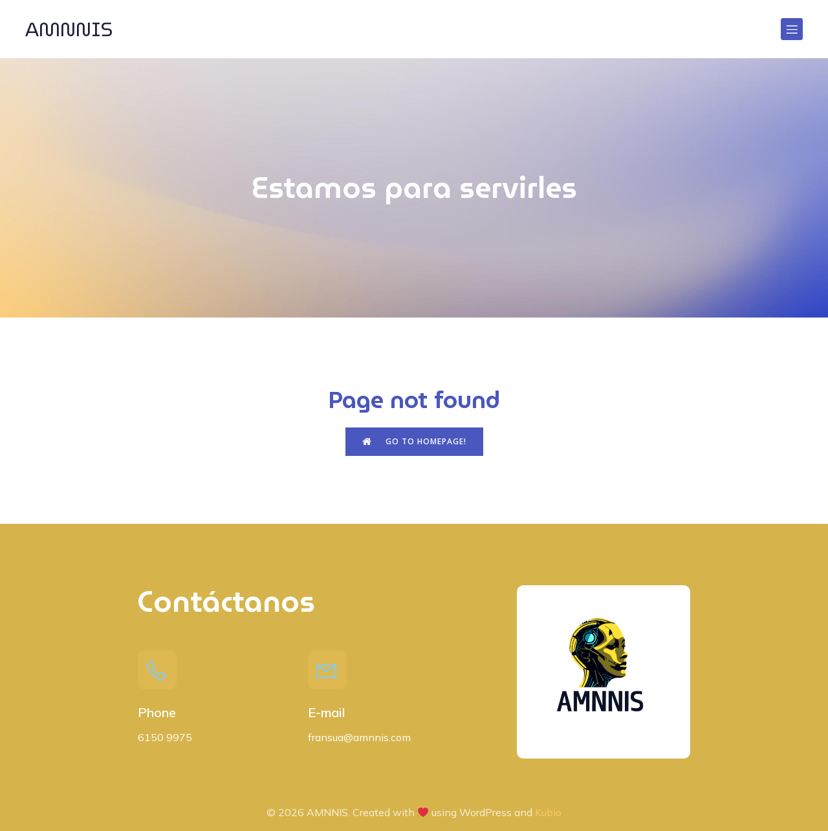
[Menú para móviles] (792, 29)
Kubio (548, 812)
